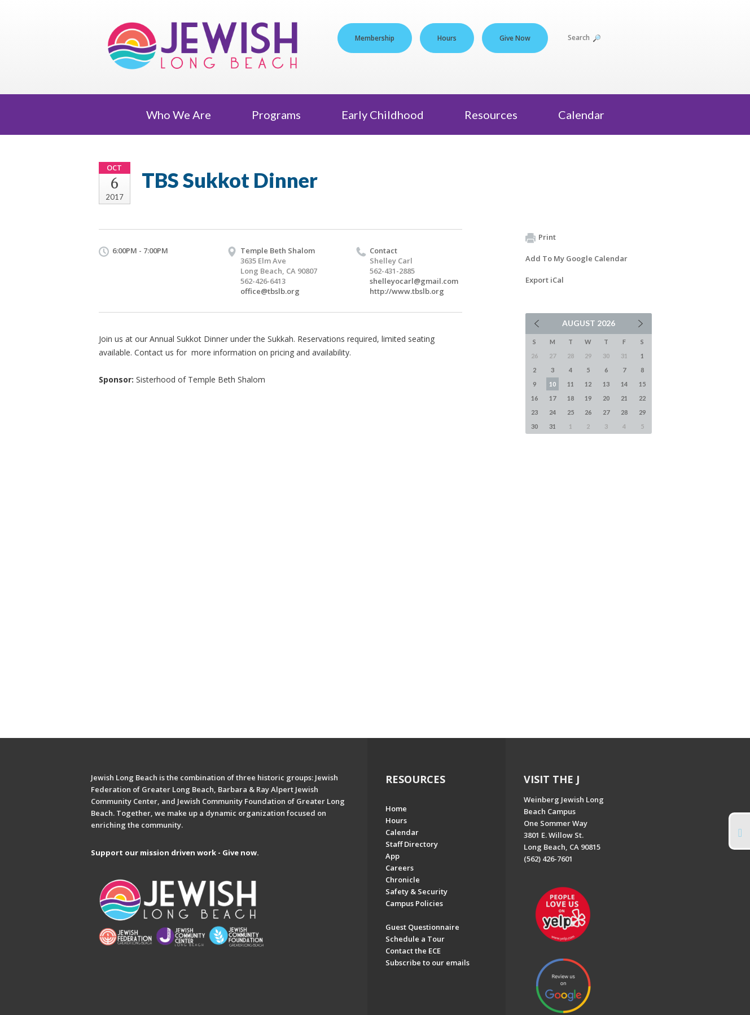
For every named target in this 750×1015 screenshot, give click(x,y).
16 (534, 398)
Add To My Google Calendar (576, 258)
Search (583, 37)
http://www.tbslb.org (407, 291)
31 (552, 426)
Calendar (581, 114)
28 (624, 412)
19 (588, 398)
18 (570, 398)
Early (387, 114)
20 (606, 398)
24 (552, 412)
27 (606, 412)
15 (642, 384)
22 (642, 398)
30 (534, 426)
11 (570, 384)
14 (624, 384)
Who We (183, 114)
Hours (447, 38)
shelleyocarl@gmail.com (414, 281)
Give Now (514, 38)
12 (588, 384)
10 (552, 384)
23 (534, 412)
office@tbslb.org (270, 291)
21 (624, 398)
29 (642, 412)
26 (588, 412)
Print (540, 237)
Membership (374, 38)
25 (570, 412)
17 (552, 398)
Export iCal (544, 280)
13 (606, 384)
